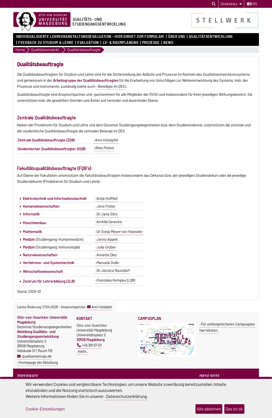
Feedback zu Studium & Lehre (45, 43)
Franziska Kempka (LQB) (116, 280)
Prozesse (150, 43)
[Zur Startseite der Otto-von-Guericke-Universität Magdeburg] (42, 22)
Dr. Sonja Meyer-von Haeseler (120, 232)
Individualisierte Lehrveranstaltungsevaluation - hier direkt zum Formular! (90, 37)
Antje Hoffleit (107, 199)
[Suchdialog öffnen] (214, 4)
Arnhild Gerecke (109, 222)
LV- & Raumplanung (121, 43)
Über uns (176, 37)
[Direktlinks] (231, 4)
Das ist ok (234, 408)
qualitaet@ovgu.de (37, 356)
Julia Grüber (106, 247)
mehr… (83, 351)
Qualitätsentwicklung (210, 37)
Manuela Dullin (108, 263)
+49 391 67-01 (89, 345)
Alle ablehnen (209, 408)
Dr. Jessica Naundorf (113, 271)
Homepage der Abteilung (38, 362)
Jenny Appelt (107, 239)
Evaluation (88, 43)
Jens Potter (106, 206)
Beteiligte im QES (111, 86)
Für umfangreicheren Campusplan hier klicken (227, 327)
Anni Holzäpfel (106, 140)
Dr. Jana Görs (107, 214)
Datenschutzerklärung (126, 396)
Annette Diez (107, 255)
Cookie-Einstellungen (45, 408)
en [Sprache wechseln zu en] (252, 4)
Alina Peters (104, 148)
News (168, 43)
